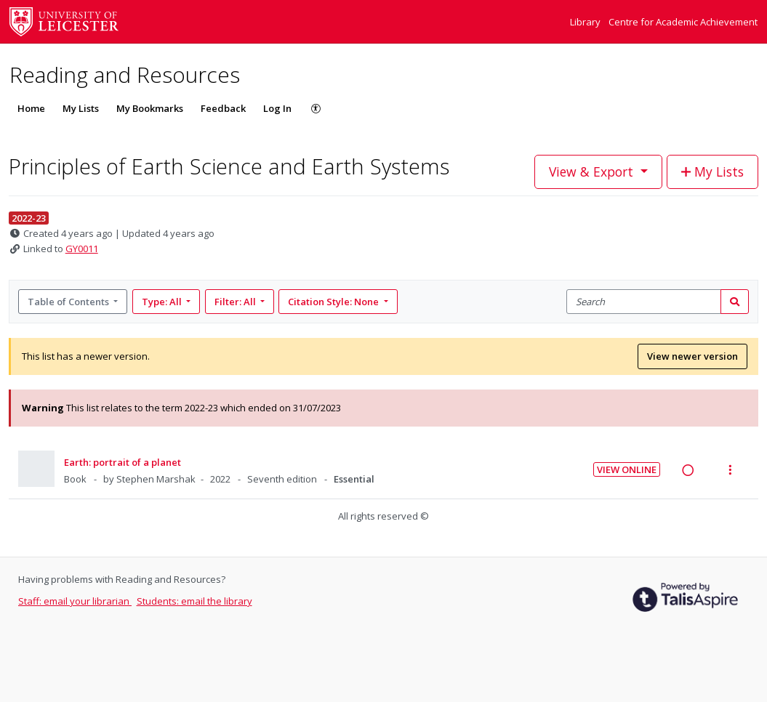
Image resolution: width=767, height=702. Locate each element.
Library (586, 21)
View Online (626, 469)
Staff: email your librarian (75, 601)
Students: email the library (194, 601)
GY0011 (81, 248)
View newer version (692, 356)
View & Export (593, 171)
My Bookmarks (149, 108)
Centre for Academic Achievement (683, 21)
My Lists (81, 108)
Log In (277, 108)
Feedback (223, 108)
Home (31, 108)
